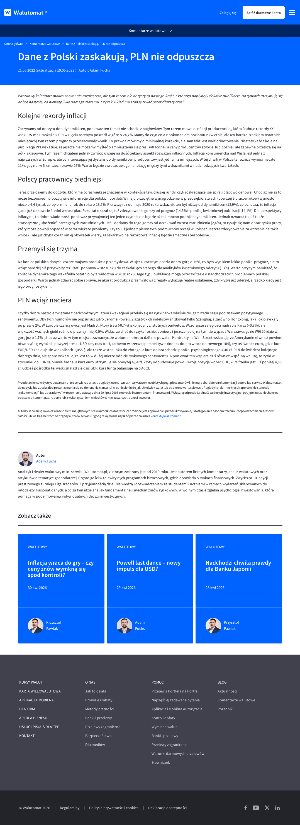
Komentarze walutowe (147, 30)
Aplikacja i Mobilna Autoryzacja (177, 709)
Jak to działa (95, 691)
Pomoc (158, 682)
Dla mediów (95, 744)
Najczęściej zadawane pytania (176, 700)
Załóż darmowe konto (264, 12)
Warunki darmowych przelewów (178, 753)
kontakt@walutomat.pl (166, 416)
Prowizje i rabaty (98, 700)
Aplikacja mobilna (36, 700)
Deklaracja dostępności (167, 808)
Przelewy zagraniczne (102, 726)
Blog (222, 682)
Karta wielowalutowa (40, 691)
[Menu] (292, 12)
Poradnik (225, 709)
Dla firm (27, 709)
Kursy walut (31, 682)
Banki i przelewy (98, 718)
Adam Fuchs (100, 70)
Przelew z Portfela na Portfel (175, 691)
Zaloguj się (228, 12)
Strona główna (13, 44)
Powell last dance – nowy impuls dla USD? (149, 566)
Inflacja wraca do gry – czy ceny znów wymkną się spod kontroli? (61, 569)
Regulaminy (69, 808)
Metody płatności (99, 709)
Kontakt (27, 735)
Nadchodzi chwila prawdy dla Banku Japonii (238, 566)
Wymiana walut (164, 726)
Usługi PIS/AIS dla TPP (39, 726)
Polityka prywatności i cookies (113, 808)
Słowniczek (161, 762)
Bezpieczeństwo (98, 735)
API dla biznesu (33, 718)
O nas (90, 682)
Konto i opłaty (163, 718)
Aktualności (227, 691)
